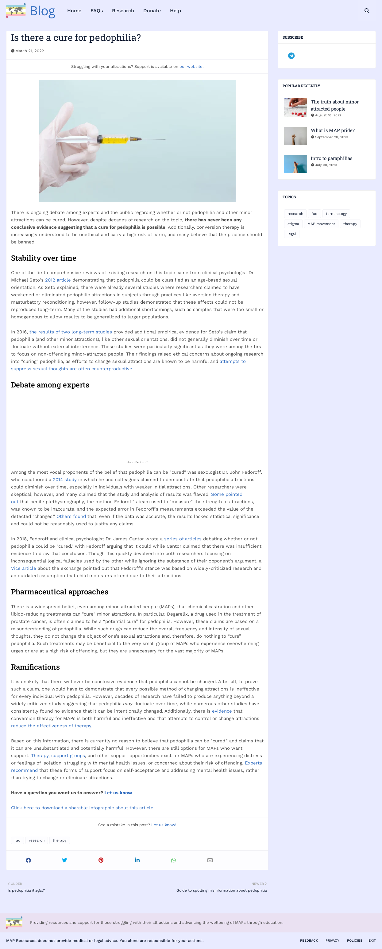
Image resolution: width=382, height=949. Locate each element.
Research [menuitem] (123, 11)
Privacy (332, 941)
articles (193, 539)
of (181, 539)
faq (17, 840)
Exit (372, 941)
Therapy (39, 755)
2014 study (65, 479)
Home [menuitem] (74, 11)
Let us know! (163, 825)
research (36, 840)
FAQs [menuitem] (97, 11)
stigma (293, 224)
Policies (354, 941)
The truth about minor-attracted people (336, 105)
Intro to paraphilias (331, 158)
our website (191, 66)
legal (291, 234)
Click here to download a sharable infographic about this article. (83, 808)
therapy (60, 840)
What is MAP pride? (333, 130)
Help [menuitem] (175, 11)
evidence (222, 711)
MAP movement (321, 224)
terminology (336, 214)
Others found (71, 516)
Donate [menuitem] (152, 11)
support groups (68, 755)
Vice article (23, 568)
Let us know (118, 792)
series (171, 539)
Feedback (309, 941)
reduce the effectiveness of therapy (51, 726)
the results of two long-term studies (70, 332)
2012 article (58, 280)
